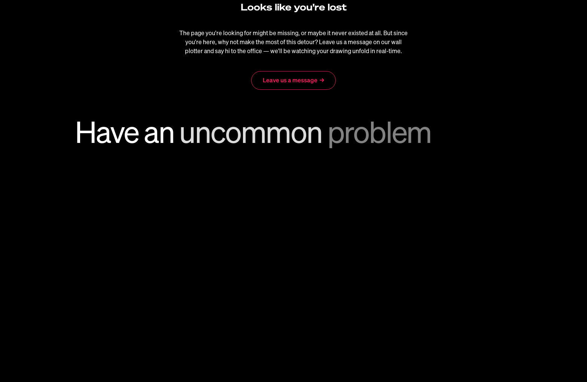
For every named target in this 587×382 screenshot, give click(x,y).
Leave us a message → (293, 80)
